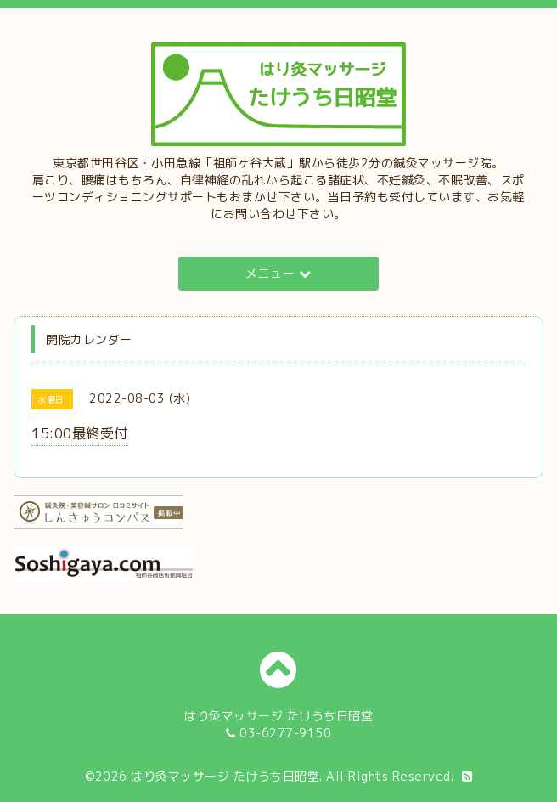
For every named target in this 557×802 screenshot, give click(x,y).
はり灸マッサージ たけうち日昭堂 (225, 776)
